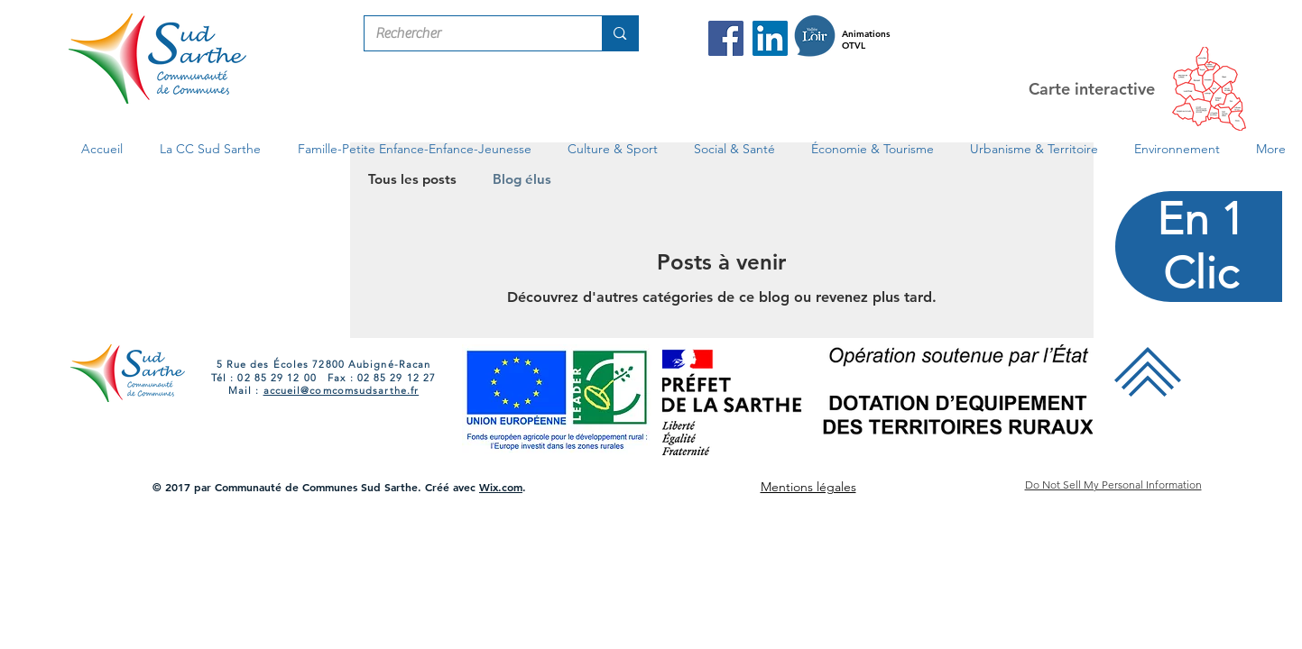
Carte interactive (1092, 88)
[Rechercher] (470, 33)
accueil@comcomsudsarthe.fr (341, 390)
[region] (1199, 325)
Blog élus (522, 178)
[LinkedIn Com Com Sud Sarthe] (770, 38)
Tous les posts (412, 178)
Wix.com (500, 487)
